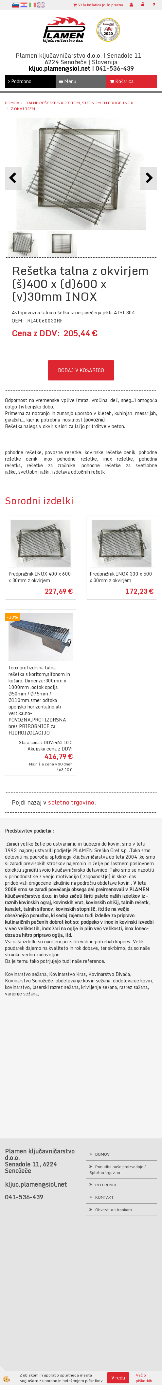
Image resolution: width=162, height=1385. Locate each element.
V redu (118, 1377)
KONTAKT (104, 1197)
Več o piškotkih (144, 1377)
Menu (67, 81)
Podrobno (19, 81)
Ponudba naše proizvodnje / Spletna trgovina (117, 1169)
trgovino (82, 802)
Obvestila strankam (113, 1210)
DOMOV (102, 1154)
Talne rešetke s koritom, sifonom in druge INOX (79, 103)
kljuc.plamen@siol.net (59, 68)
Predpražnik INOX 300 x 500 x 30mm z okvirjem (121, 577)
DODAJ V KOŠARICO (81, 370)
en (41, 4)
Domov (12, 103)
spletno (58, 802)
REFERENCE (106, 1185)
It (32, 4)
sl (15, 4)
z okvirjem (23, 109)
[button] (148, 178)
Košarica (122, 81)
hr (23, 4)
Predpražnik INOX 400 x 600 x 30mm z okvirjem (40, 577)
